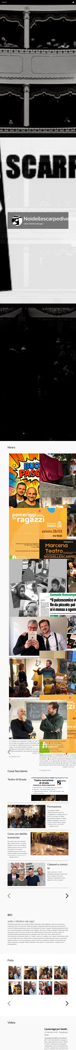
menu (4, 2)
